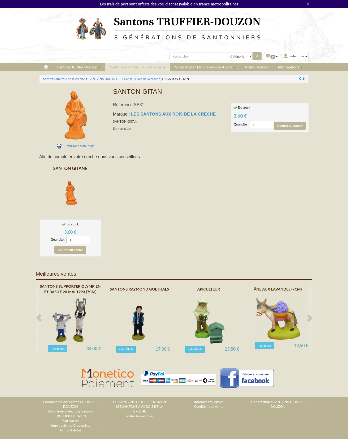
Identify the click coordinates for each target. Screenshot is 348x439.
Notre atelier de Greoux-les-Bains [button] (205, 67)
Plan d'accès (70, 421)
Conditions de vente (208, 406)
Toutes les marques (139, 416)
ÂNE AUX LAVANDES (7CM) (278, 289)
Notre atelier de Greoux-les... (70, 425)
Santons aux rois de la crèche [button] (137, 67)
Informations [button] (290, 67)
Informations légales (208, 402)
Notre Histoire (257, 67)
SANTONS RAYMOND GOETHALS (139, 289)
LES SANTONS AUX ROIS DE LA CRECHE (173, 114)
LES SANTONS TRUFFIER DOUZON (139, 402)
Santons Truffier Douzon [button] (78, 67)
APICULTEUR (208, 289)
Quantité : (241, 124)
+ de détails (57, 348)
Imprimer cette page (80, 146)
